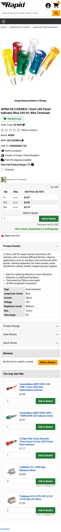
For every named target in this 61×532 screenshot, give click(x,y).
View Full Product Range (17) (17, 164)
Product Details (11, 246)
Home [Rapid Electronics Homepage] (4, 27)
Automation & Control (20, 27)
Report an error (10, 236)
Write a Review (47, 362)
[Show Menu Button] (3, 21)
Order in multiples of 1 (45, 515)
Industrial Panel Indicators (45, 27)
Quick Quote (10, 342)
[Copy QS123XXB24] (22, 140)
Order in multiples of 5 (45, 486)
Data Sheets (10, 334)
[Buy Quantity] (20, 219)
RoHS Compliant (11, 150)
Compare (7, 169)
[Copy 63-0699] (24, 125)
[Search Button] (56, 13)
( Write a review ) (29, 130)
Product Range (11, 326)
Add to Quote (30, 213)
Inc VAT (30, 186)
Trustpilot (5, 529)
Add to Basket (49, 218)
